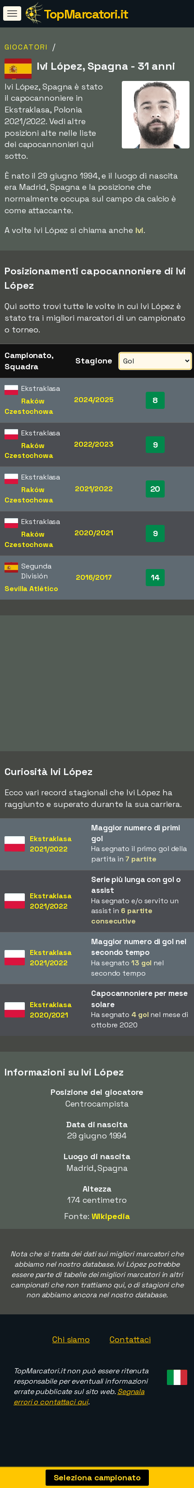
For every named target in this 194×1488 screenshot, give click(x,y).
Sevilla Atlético (31, 588)
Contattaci (130, 1348)
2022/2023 (94, 444)
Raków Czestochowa (29, 406)
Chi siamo (71, 1348)
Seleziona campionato (97, 1477)
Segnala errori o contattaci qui (79, 1405)
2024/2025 (94, 399)
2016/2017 (94, 577)
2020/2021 (93, 533)
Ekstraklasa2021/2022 (51, 852)
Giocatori (26, 47)
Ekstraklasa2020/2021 (51, 1018)
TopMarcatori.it (86, 14)
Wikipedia (111, 1224)
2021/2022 (94, 488)
